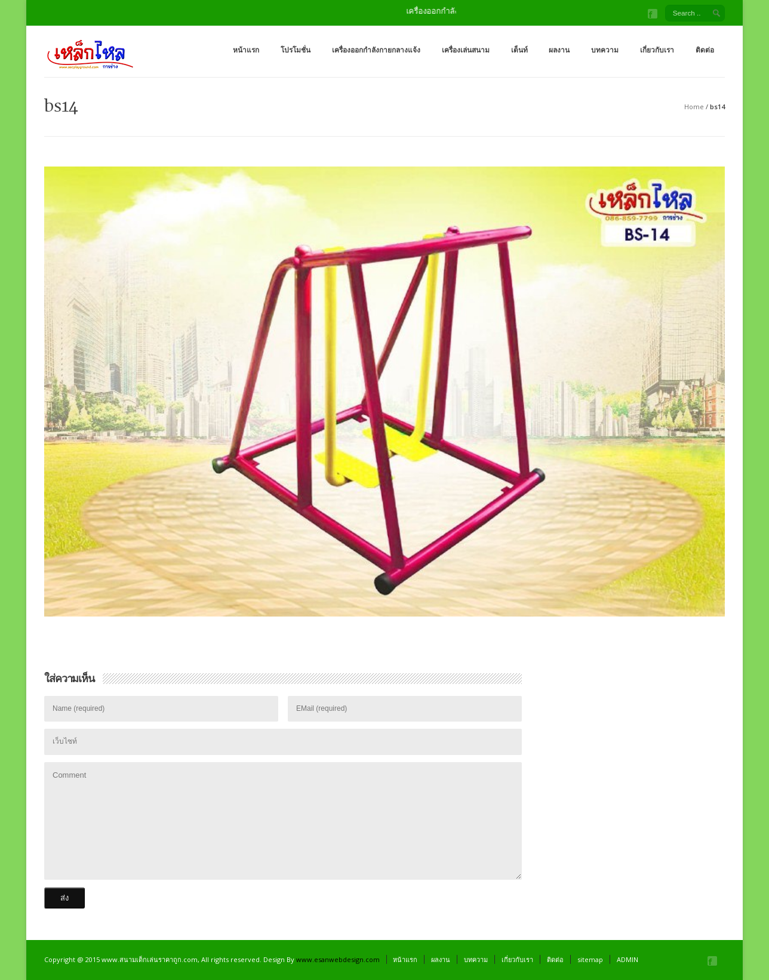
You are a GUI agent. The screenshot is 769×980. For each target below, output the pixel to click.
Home (694, 106)
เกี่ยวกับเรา (657, 50)
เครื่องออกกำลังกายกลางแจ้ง (376, 50)
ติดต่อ (705, 50)
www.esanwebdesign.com (338, 959)
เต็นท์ (519, 50)
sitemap (590, 959)
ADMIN (627, 959)
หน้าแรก (246, 50)
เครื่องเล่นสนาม (466, 50)
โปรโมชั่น (295, 50)
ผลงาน (559, 50)
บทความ (605, 50)
